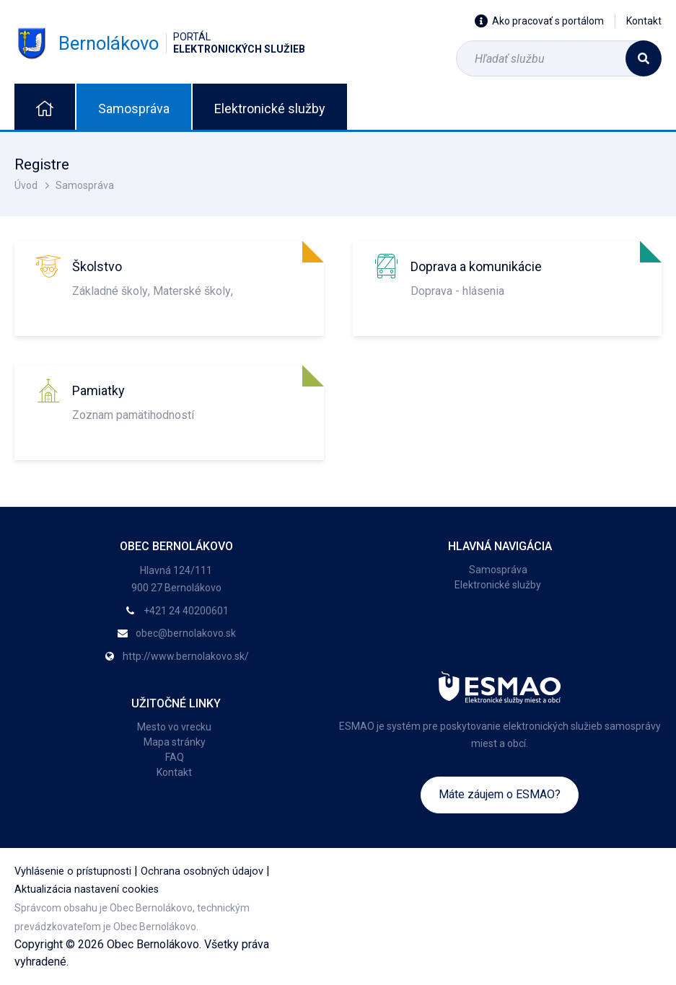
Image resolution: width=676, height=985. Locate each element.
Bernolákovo (159, 43)
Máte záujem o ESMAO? (500, 794)
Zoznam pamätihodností (133, 415)
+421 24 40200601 (186, 611)
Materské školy (192, 291)
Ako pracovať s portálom (539, 20)
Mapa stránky (175, 742)
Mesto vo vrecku (174, 727)
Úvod (26, 185)
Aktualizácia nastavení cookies (86, 889)
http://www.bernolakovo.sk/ (186, 656)
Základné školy (110, 291)
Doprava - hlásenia (457, 291)
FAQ (174, 757)
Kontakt (644, 21)
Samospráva (134, 108)
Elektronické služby (269, 108)
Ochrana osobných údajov (202, 871)
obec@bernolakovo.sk (186, 633)
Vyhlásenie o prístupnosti (72, 871)
